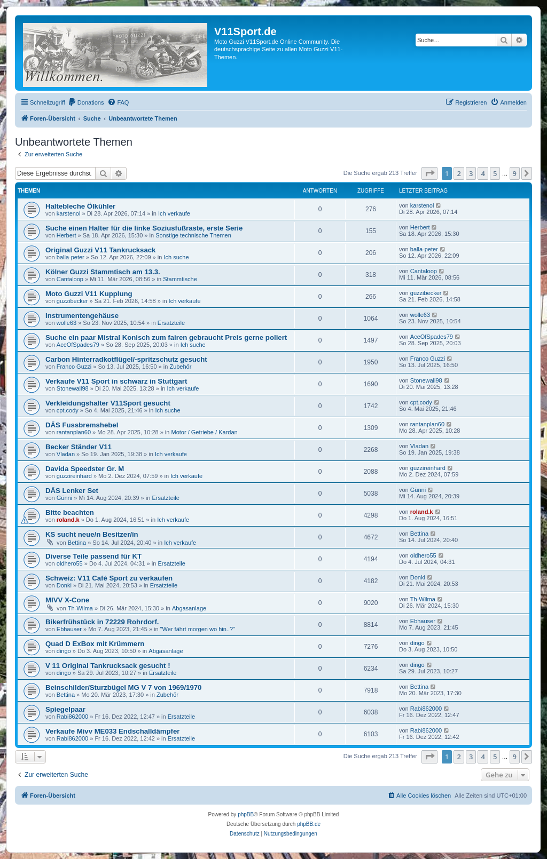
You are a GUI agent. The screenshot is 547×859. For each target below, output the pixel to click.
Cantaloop (70, 279)
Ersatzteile (171, 323)
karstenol (69, 213)
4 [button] (483, 173)
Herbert (66, 235)
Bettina (77, 542)
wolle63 (66, 323)
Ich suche (176, 257)
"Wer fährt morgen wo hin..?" (197, 629)
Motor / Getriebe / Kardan (204, 432)
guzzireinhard (74, 476)
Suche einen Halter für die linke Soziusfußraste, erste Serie (144, 228)
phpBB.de (309, 824)
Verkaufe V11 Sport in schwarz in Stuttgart (116, 381)
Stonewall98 (73, 388)
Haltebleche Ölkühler (80, 206)
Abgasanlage (189, 608)
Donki (64, 585)
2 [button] (458, 173)
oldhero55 (70, 563)
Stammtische (180, 279)
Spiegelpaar (65, 709)
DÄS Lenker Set (71, 491)
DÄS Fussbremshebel (81, 425)
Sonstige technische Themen (193, 235)
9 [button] (515, 173)
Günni (64, 498)
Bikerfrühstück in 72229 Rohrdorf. (102, 622)
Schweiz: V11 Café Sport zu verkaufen (109, 578)
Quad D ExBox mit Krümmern (94, 644)
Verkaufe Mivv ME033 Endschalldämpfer (112, 731)
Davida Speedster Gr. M (84, 469)
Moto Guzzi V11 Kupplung (88, 294)
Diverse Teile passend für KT (93, 556)
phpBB (246, 814)
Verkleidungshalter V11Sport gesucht (107, 403)
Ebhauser (69, 629)
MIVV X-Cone (67, 600)
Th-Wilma (80, 608)
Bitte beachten (69, 512)
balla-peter (70, 257)
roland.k (68, 519)
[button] (429, 173)
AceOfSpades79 (78, 344)
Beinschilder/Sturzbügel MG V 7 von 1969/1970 (123, 687)
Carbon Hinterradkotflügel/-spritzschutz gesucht (126, 359)
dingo (64, 651)
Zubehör (180, 366)
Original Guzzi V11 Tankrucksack (100, 250)
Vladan (66, 454)
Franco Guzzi (74, 366)
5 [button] (495, 173)
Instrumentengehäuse (82, 316)
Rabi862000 (72, 716)
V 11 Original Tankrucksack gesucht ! (107, 666)
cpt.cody (68, 410)
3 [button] (471, 173)
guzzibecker (72, 301)
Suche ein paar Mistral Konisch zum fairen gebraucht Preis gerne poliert (166, 337)
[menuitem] (86, 102)
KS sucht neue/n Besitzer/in (91, 534)
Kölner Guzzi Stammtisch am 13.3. (102, 272)
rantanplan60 (74, 432)
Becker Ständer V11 (78, 447)
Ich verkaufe (174, 213)
